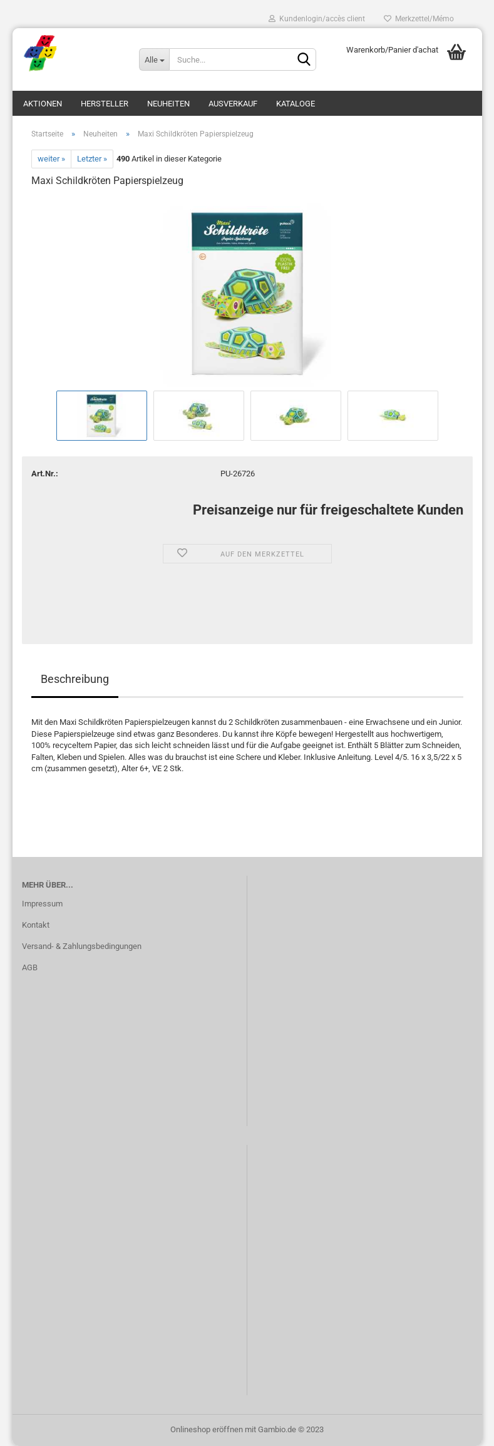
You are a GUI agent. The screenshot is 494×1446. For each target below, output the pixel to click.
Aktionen (42, 103)
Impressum (42, 903)
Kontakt (35, 925)
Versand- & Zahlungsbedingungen (82, 946)
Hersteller (104, 103)
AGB (30, 967)
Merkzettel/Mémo (419, 18)
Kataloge (295, 103)
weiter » (51, 158)
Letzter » (92, 158)
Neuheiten (168, 103)
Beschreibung (75, 678)
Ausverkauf (232, 103)
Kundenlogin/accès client (317, 18)
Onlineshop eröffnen (206, 1429)
